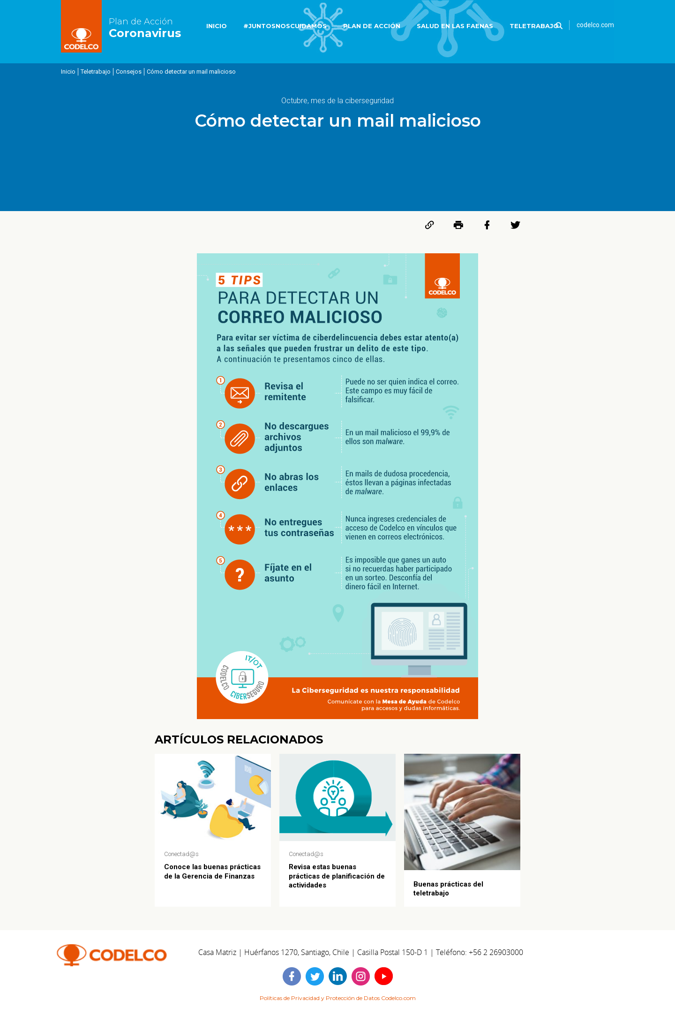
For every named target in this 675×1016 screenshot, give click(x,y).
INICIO (216, 26)
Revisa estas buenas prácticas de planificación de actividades (337, 876)
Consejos (129, 71)
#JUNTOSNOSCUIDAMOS (285, 26)
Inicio (68, 71)
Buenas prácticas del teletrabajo (448, 888)
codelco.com (595, 25)
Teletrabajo (96, 71)
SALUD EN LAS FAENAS (455, 26)
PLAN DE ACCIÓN (371, 26)
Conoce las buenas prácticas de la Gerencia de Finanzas (212, 871)
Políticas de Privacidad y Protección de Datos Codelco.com (338, 997)
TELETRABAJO (534, 26)
